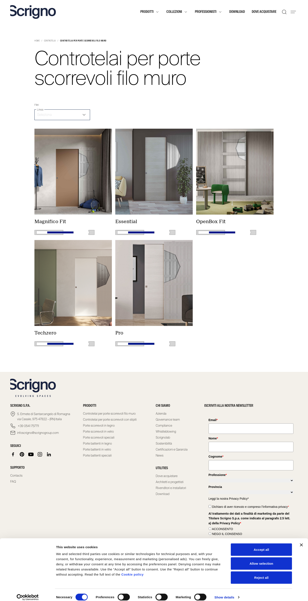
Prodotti (150, 12)
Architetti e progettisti (170, 482)
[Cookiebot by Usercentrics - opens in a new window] (27, 592)
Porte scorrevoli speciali (98, 437)
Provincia (215, 487)
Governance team (168, 419)
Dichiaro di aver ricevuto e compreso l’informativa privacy (250, 506)
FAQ (13, 481)
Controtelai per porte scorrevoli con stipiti (110, 419)
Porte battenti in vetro (97, 449)
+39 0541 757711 (28, 426)
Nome (213, 438)
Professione (218, 475)
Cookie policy (132, 570)
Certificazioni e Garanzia (172, 449)
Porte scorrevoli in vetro (98, 431)
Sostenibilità (164, 443)
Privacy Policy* (239, 498)
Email (213, 420)
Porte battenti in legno (97, 443)
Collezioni (177, 12)
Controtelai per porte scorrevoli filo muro (109, 413)
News (159, 455)
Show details (224, 592)
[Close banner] (301, 540)
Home (37, 41)
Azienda (161, 413)
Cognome (216, 456)
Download (237, 12)
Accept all (261, 545)
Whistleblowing (166, 431)
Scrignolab (163, 437)
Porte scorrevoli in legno (99, 425)
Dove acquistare (264, 12)
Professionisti (208, 12)
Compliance (164, 425)
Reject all (261, 573)
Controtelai (50, 41)
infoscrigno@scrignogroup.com (38, 433)
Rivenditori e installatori (171, 488)
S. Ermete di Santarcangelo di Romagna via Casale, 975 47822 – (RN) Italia (43, 416)
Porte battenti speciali (97, 455)
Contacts (16, 475)
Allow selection (261, 559)
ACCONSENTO (222, 529)
